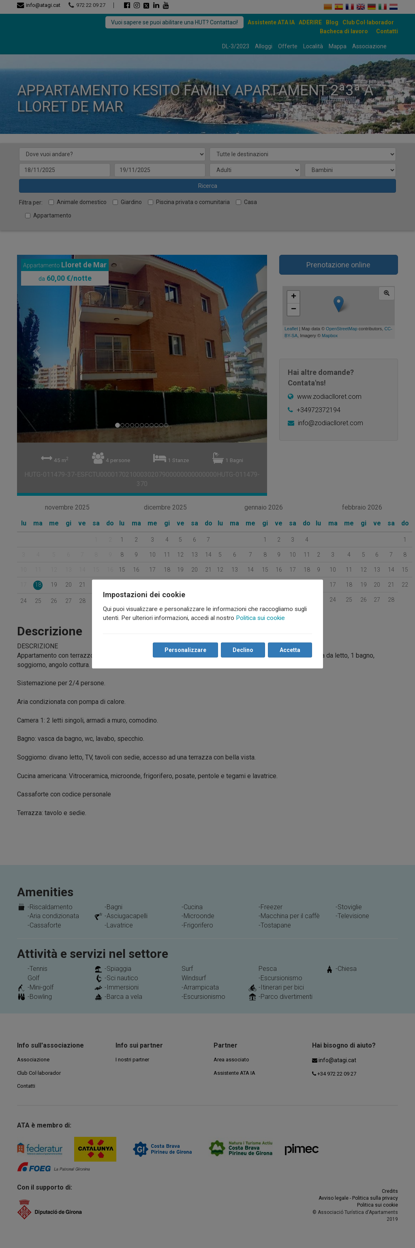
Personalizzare (185, 650)
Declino (242, 650)
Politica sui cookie (260, 618)
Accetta (289, 650)
